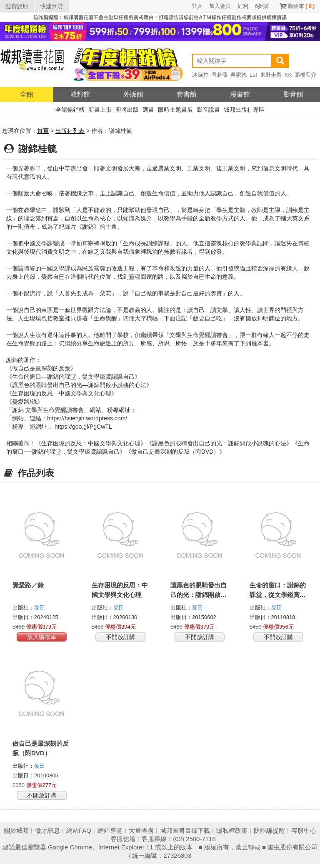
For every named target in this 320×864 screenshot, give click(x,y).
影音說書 (208, 109)
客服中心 (303, 830)
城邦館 (80, 94)
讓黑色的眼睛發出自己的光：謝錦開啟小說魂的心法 (198, 595)
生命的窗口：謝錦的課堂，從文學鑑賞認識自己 (278, 595)
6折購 (262, 6)
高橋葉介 (305, 74)
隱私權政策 (232, 830)
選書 (148, 109)
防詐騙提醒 (269, 830)
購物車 (301, 6)
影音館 (293, 94)
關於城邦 (16, 830)
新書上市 (100, 109)
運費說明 (17, 6)
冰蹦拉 (200, 74)
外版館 (133, 94)
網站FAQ (78, 830)
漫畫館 (240, 94)
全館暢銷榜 (70, 109)
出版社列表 (70, 130)
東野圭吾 (271, 74)
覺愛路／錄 (28, 585)
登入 (197, 6)
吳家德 (238, 74)
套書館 (187, 94)
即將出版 (127, 109)
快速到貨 (51, 6)
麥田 (39, 607)
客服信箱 (122, 838)
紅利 (243, 6)
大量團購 (141, 830)
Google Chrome (70, 847)
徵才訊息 (47, 830)
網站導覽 (110, 830)
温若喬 (219, 74)
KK (288, 74)
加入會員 (220, 6)
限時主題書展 (175, 109)
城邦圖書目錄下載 (185, 830)
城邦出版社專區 (244, 109)
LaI (253, 74)
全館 (26, 94)
